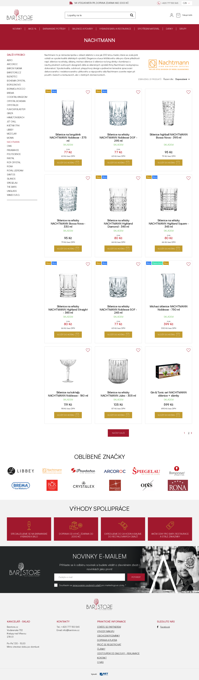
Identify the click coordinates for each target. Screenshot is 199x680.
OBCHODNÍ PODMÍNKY (108, 635)
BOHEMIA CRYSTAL (16, 80)
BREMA (10, 93)
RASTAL (10, 158)
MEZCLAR (12, 133)
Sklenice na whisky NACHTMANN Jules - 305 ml (118, 394)
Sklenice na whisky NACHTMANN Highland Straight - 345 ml (68, 309)
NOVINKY (17, 28)
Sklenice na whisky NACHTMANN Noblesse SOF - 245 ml (118, 309)
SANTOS (11, 174)
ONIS (9, 146)
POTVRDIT (136, 577)
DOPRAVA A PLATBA (107, 640)
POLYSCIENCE (14, 154)
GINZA (10, 113)
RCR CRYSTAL (14, 162)
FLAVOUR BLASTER (16, 109)
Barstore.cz (14, 72)
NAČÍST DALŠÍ (118, 433)
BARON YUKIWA (14, 68)
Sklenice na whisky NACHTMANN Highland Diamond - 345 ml (118, 223)
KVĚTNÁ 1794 (13, 125)
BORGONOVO (14, 84)
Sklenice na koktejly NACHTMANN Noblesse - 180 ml (68, 394)
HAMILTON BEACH (15, 117)
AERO (10, 60)
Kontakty (63, 621)
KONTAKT (102, 657)
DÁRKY (169, 28)
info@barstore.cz (71, 630)
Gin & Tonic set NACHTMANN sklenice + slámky (168, 394)
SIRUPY (182, 28)
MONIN (10, 137)
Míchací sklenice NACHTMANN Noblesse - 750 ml (169, 308)
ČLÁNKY (101, 649)
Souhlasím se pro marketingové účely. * (92, 585)
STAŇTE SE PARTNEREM (109, 626)
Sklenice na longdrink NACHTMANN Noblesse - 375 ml (68, 137)
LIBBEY (10, 129)
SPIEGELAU (12, 182)
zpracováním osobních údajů (87, 585)
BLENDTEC (12, 76)
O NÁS (100, 662)
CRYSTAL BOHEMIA (16, 101)
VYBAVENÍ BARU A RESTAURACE (115, 28)
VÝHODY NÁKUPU (105, 631)
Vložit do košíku (68, 162)
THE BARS (11, 186)
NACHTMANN (13, 142)
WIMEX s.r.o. (13, 195)
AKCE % (32, 28)
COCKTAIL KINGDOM (17, 97)
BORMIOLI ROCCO (16, 88)
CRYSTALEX (12, 105)
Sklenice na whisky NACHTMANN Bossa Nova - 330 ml (68, 223)
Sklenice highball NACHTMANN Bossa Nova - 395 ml (169, 136)
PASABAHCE (13, 150)
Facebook (163, 626)
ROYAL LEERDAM (15, 170)
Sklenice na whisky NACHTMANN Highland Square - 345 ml (169, 223)
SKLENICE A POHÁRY (82, 28)
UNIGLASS (12, 191)
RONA (10, 166)
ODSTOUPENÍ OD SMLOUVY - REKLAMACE (118, 653)
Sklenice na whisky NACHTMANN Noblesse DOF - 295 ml (118, 137)
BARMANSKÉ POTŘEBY (54, 28)
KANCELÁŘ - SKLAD (18, 621)
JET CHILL (11, 121)
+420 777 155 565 (70, 626)
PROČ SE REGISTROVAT (109, 644)
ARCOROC (12, 64)
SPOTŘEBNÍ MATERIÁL (148, 28)
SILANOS (11, 178)
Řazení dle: (176, 79)
